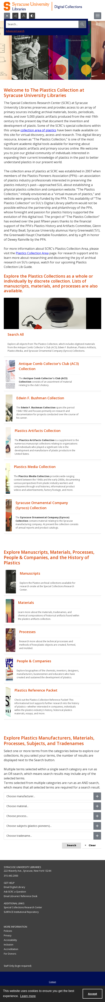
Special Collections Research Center (23, 907)
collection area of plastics (38, 130)
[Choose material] (97, 806)
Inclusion (8, 944)
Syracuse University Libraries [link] (22, 867)
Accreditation (11, 949)
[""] (52, 342)
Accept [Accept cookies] (92, 993)
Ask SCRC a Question (15, 891)
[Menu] (97, 15)
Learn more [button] (28, 996)
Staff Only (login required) (17, 965)
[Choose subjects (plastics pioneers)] (97, 826)
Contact (52, 982)
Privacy (7, 935)
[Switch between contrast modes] (32, 16)
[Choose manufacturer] (97, 796)
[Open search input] (7, 16)
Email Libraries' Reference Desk (20, 896)
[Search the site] (42, 24)
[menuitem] (52, 981)
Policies (8, 931)
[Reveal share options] (15, 16)
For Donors (10, 953)
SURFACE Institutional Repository (21, 912)
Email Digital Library (14, 887)
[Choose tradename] (97, 836)
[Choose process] (97, 816)
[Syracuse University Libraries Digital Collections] (52, 6)
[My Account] (24, 16)
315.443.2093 (11, 875)
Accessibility (10, 940)
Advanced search (15, 31)
